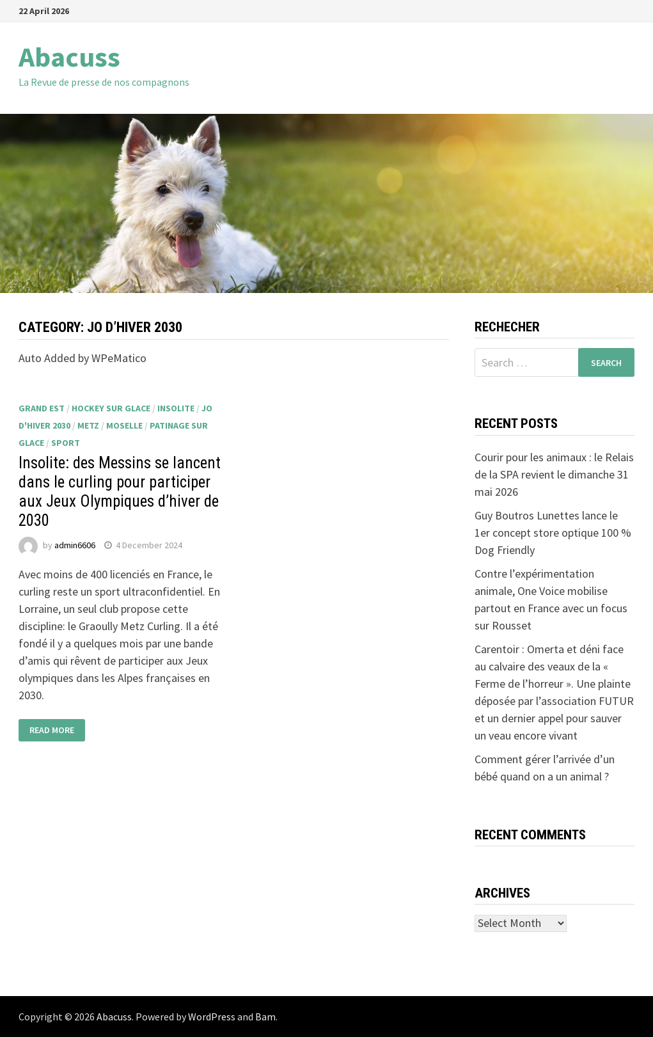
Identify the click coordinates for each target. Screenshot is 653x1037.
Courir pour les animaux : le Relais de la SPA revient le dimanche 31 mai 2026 (554, 474)
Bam (265, 1016)
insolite (175, 408)
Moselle (124, 425)
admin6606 (74, 545)
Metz (88, 425)
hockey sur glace (111, 408)
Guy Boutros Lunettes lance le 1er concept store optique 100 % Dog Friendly (553, 532)
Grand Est (42, 408)
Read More (51, 730)
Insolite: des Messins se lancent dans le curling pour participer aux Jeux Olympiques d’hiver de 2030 (120, 492)
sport (65, 442)
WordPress (211, 1016)
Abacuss (69, 56)
